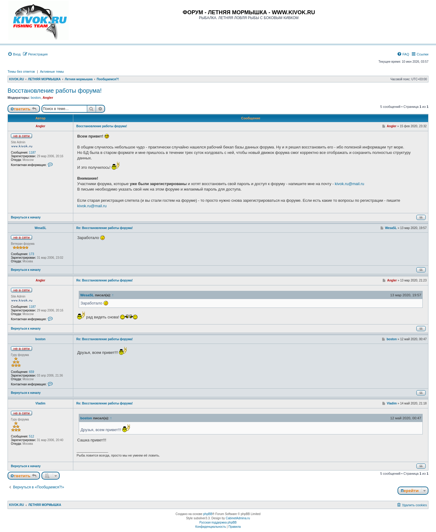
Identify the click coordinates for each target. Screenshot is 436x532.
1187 (32, 152)
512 (31, 436)
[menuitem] (14, 54)
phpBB (207, 514)
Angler (48, 97)
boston (36, 97)
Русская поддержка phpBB (217, 522)
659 (31, 372)
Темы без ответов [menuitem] (21, 71)
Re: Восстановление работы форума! (104, 228)
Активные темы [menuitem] (52, 71)
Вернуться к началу (26, 217)
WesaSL (40, 228)
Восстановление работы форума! (55, 90)
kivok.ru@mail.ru (349, 183)
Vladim (40, 403)
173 (31, 254)
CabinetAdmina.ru (238, 518)
